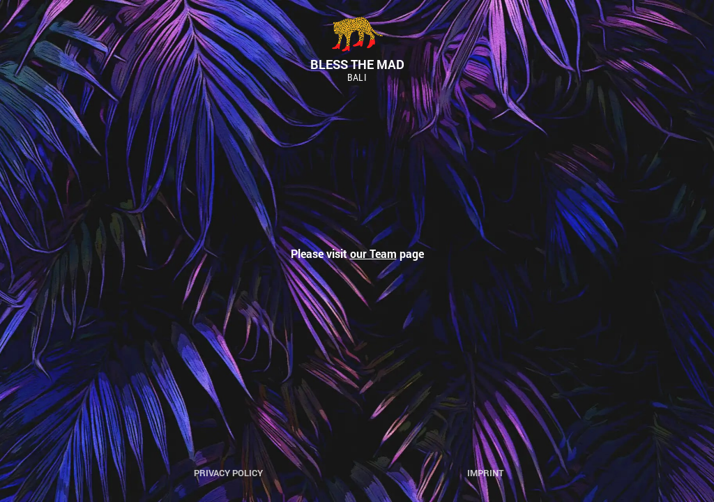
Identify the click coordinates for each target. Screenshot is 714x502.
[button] (22, 21)
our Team (373, 253)
